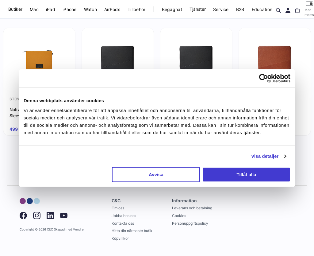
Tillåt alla (246, 174)
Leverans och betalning (192, 208)
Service (221, 9)
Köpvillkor (120, 238)
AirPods (112, 9)
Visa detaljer (264, 156)
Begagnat (172, 9)
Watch (90, 9)
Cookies (179, 215)
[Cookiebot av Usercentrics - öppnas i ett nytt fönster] (263, 78)
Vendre (78, 229)
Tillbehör (137, 9)
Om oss (118, 208)
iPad (50, 9)
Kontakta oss (123, 223)
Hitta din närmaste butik (132, 230)
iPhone (70, 9)
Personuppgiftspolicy (190, 223)
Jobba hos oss (124, 215)
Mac (34, 9)
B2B (240, 9)
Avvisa (156, 174)
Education (262, 9)
